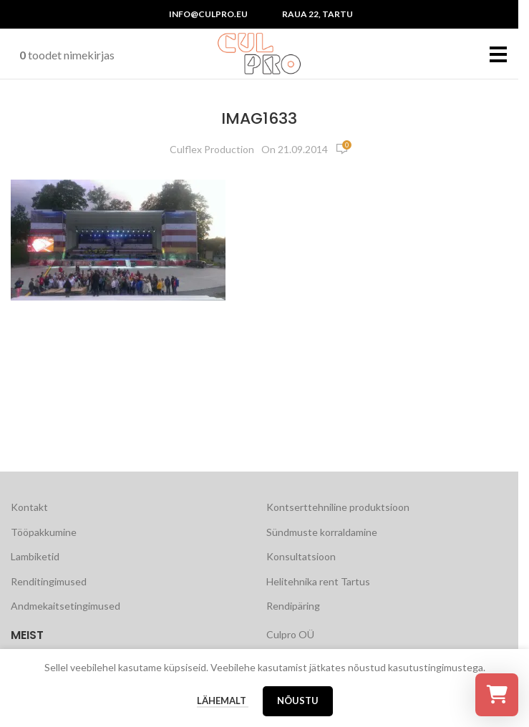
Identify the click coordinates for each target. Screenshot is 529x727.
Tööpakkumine (44, 532)
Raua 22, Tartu (317, 14)
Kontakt (29, 507)
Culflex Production (212, 149)
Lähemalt (222, 700)
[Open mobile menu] (498, 53)
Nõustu (298, 700)
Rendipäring (293, 606)
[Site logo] (259, 53)
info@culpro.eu (208, 14)
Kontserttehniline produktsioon (337, 507)
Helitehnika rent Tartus (318, 581)
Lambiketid (35, 556)
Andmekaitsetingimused (65, 606)
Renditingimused (49, 581)
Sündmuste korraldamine (321, 532)
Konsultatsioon (301, 556)
